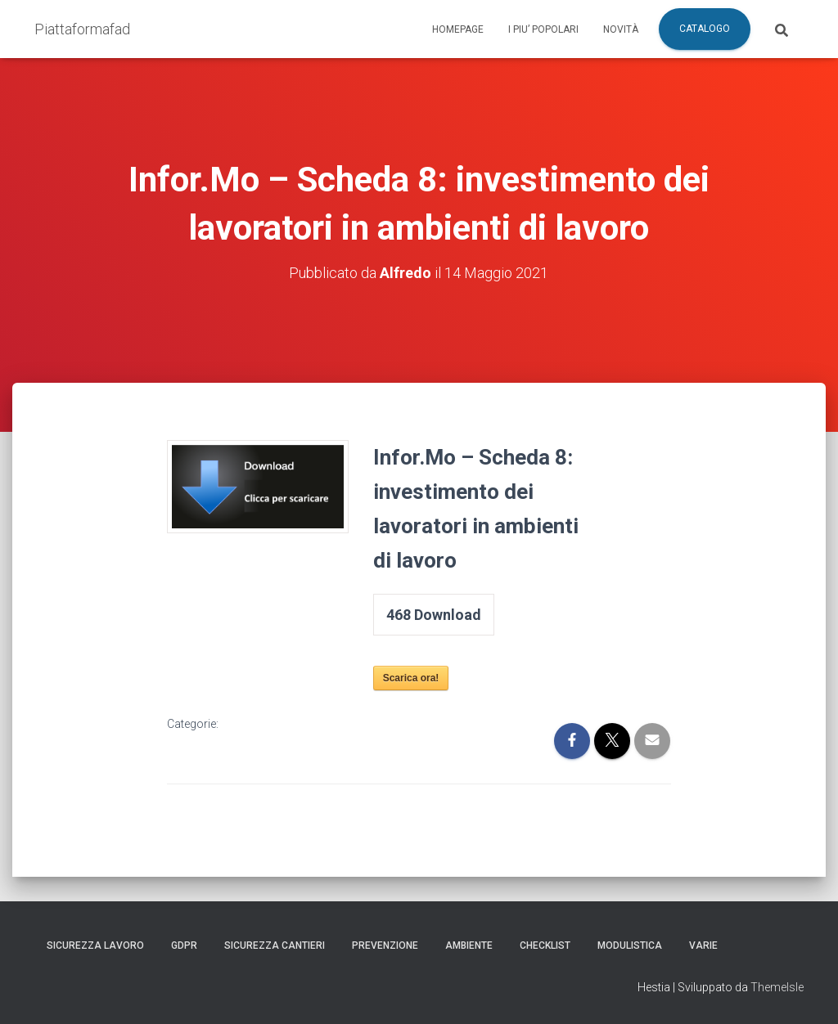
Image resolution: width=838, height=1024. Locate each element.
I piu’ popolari (543, 29)
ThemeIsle (777, 987)
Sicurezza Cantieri (274, 945)
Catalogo (704, 28)
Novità (620, 29)
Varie (703, 945)
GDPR (184, 945)
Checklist (545, 945)
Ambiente (469, 945)
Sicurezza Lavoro (95, 945)
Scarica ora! (411, 678)
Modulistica (629, 945)
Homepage (458, 29)
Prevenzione (385, 945)
